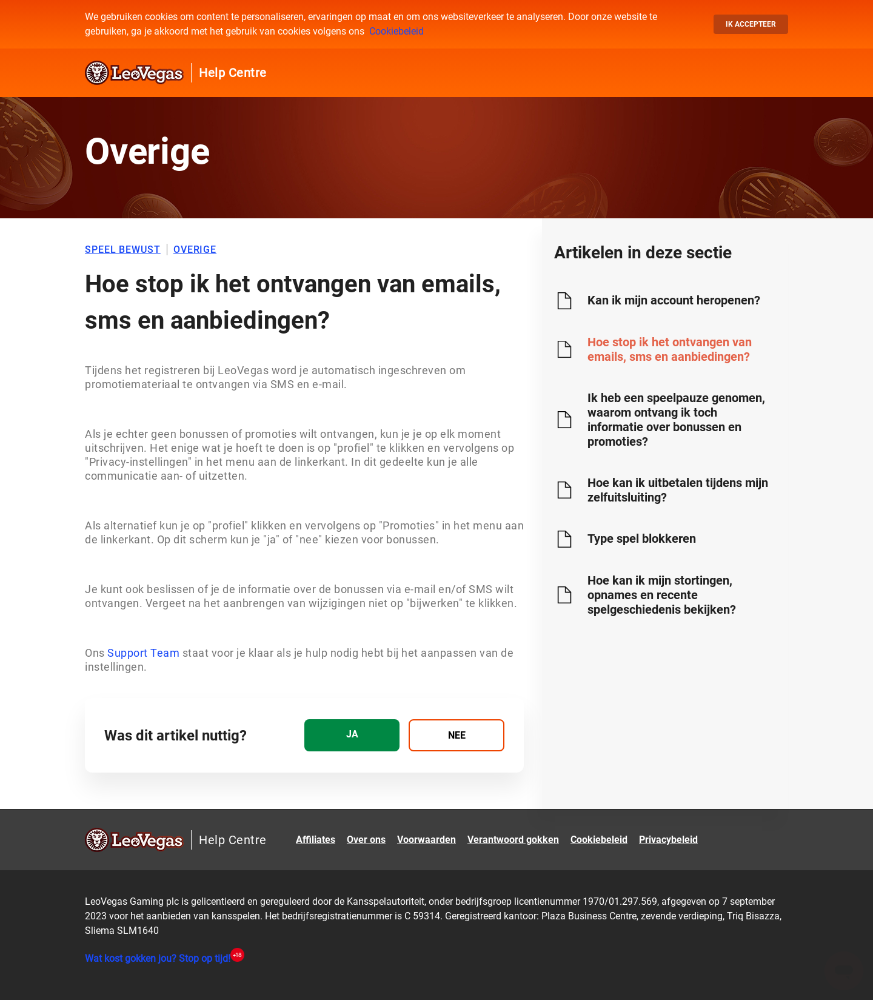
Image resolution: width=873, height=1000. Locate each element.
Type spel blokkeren (641, 538)
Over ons (366, 839)
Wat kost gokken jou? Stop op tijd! (157, 958)
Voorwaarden (426, 839)
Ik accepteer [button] (751, 24)
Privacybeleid (668, 839)
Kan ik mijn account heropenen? (673, 300)
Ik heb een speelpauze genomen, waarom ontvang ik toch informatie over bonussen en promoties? (676, 420)
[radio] (352, 735)
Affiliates (315, 839)
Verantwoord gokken (513, 839)
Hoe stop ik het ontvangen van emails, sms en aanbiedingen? (669, 349)
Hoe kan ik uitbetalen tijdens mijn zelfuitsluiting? (677, 490)
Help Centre (233, 72)
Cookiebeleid (396, 31)
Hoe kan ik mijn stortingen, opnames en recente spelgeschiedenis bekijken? (661, 595)
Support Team (142, 652)
